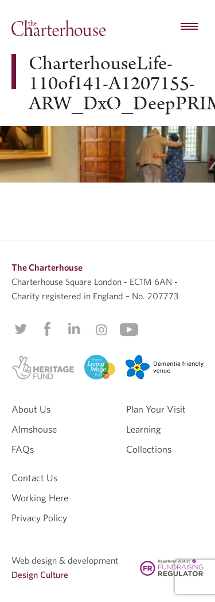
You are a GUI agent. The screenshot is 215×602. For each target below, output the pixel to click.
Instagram (101, 329)
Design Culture (39, 574)
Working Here (39, 497)
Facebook (46, 329)
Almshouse (34, 428)
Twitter (20, 329)
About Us (30, 408)
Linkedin (74, 328)
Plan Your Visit (156, 408)
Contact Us (34, 477)
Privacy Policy (39, 517)
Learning (143, 428)
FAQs (22, 448)
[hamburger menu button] (189, 27)
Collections (148, 448)
